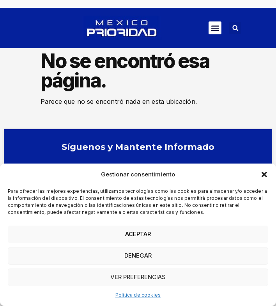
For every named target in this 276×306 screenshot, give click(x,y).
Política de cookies (138, 295)
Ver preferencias (138, 277)
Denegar (138, 255)
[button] (264, 174)
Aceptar (138, 234)
